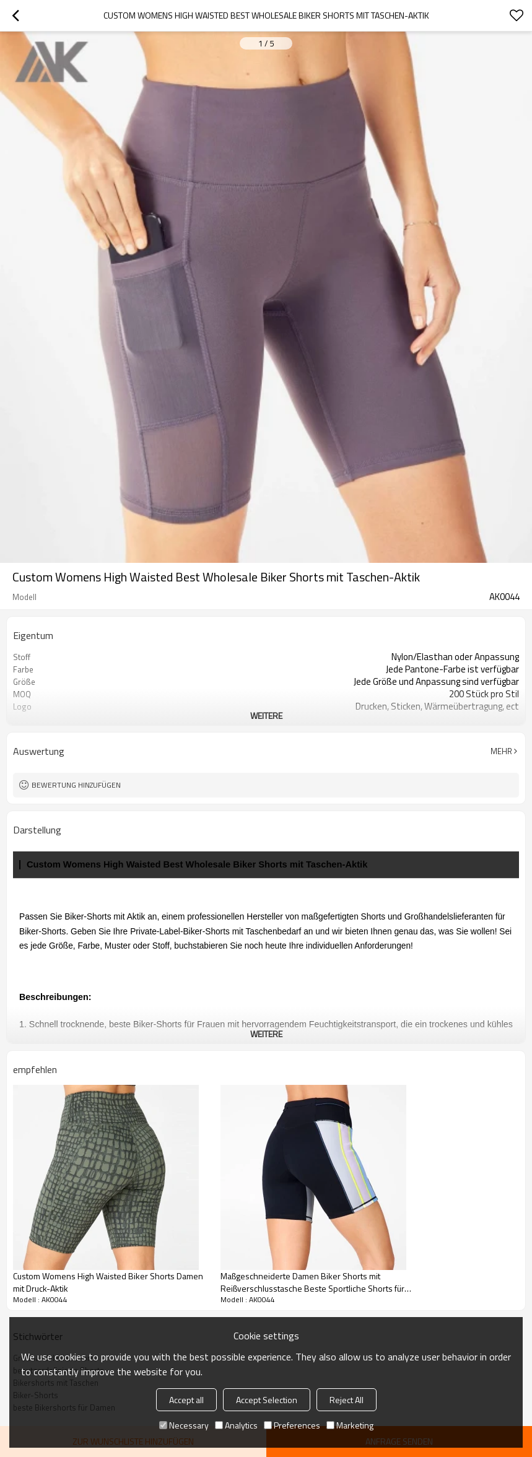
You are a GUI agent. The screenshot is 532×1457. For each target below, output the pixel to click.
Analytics (236, 1425)
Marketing (349, 1425)
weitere (266, 715)
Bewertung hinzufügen (76, 785)
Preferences (292, 1425)
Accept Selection (266, 1399)
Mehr (501, 751)
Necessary (184, 1425)
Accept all (186, 1399)
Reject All (346, 1399)
